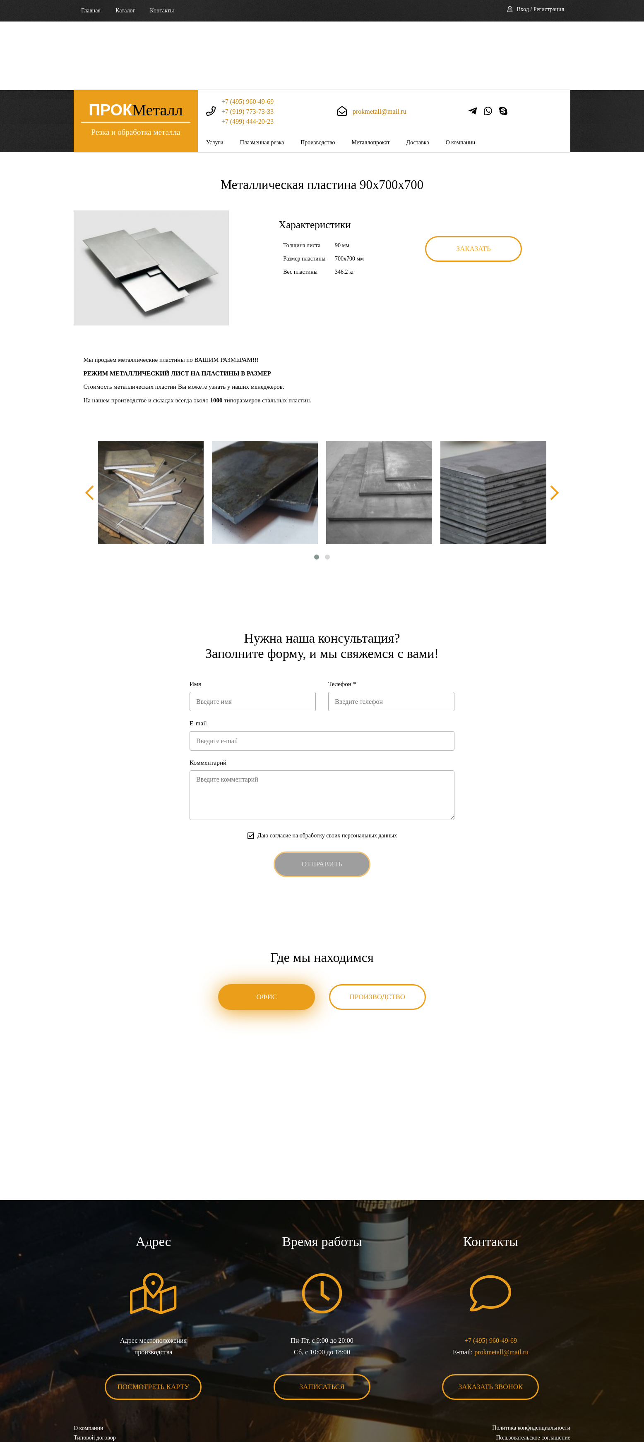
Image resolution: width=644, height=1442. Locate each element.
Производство (317, 74)
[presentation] (92, 425)
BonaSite (561, 1410)
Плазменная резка (262, 74)
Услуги (214, 74)
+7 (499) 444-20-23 (247, 52)
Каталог (125, 10)
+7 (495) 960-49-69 (247, 32)
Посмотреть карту (154, 1323)
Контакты (162, 10)
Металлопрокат (370, 74)
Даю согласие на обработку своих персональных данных (327, 771)
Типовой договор (95, 1373)
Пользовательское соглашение (533, 1373)
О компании (460, 74)
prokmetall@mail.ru (379, 42)
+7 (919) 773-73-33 (247, 42)
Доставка (417, 74)
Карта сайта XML (95, 1393)
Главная (91, 10)
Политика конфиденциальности (531, 1364)
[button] (316, 489)
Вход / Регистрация (540, 9)
